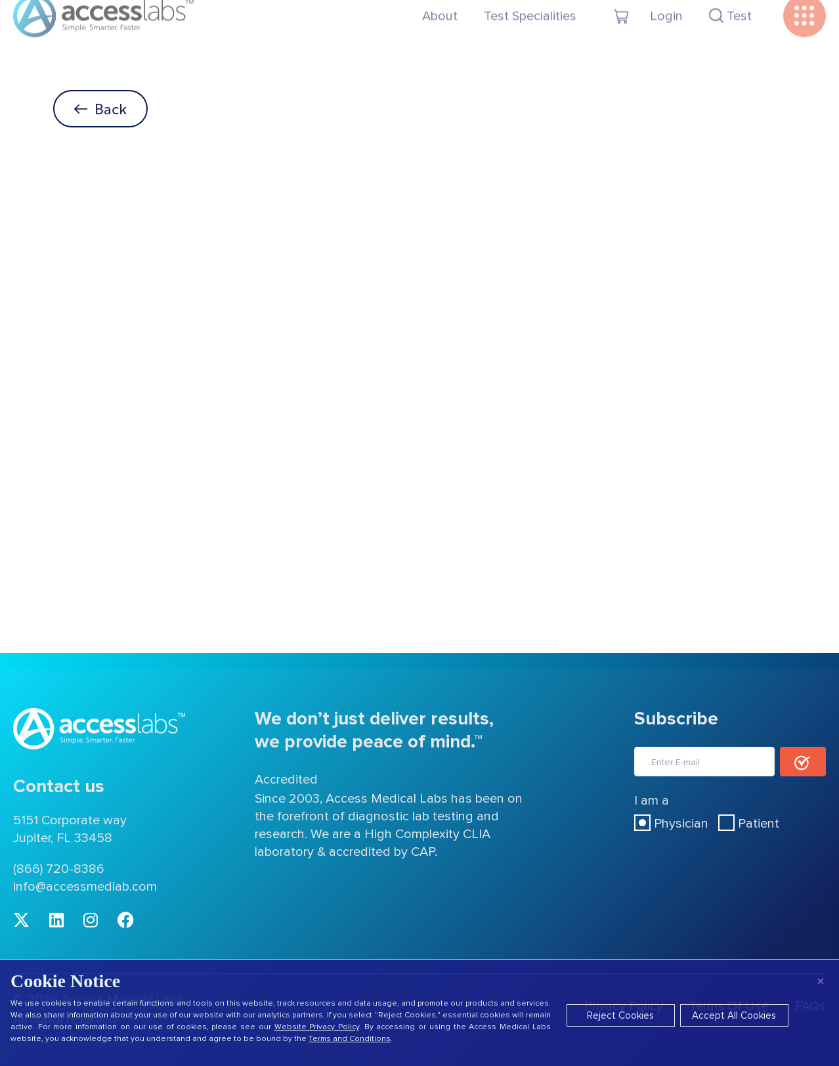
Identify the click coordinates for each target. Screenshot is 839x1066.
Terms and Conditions (350, 1039)
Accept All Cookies (734, 1015)
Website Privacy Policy (316, 1027)
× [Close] (821, 981)
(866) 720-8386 (58, 869)
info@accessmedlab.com (85, 887)
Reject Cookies (620, 1015)
